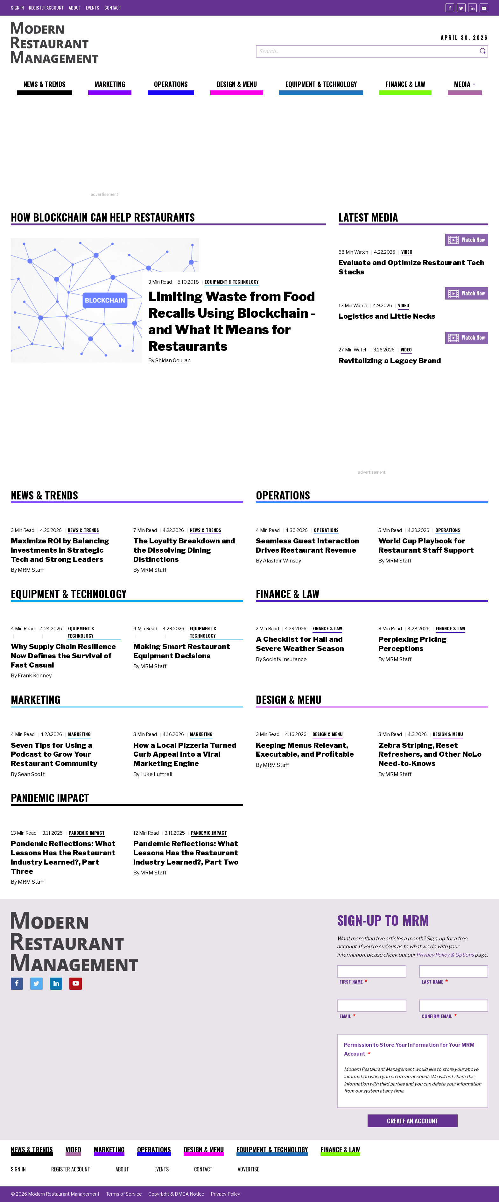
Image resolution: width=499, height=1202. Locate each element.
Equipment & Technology (232, 281)
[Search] (483, 51)
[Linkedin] (472, 8)
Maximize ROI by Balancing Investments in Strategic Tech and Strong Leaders (60, 550)
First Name (351, 981)
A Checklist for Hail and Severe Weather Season (300, 644)
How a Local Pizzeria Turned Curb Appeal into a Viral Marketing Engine (184, 754)
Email (345, 1016)
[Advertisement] (249, 146)
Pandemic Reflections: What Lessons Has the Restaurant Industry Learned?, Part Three (63, 857)
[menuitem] (17, 7)
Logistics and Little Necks (387, 316)
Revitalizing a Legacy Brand (390, 360)
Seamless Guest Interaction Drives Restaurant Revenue (307, 545)
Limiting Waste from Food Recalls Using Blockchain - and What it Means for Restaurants (232, 321)
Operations (326, 530)
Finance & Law (327, 628)
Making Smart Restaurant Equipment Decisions (181, 651)
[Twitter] (461, 8)
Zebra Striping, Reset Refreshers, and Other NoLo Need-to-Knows (429, 754)
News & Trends (83, 530)
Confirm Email (437, 1016)
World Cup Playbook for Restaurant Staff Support (426, 545)
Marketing (79, 734)
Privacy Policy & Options (445, 955)
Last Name (432, 981)
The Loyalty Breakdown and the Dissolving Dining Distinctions (184, 550)
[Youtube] (484, 8)
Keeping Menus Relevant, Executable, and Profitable (305, 750)
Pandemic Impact (87, 832)
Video (406, 251)
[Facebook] (450, 8)
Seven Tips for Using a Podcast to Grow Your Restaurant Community (54, 754)
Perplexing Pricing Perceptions (412, 644)
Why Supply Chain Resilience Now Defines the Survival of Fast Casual (63, 655)
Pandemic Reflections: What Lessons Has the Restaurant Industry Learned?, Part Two (185, 852)
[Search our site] (367, 51)
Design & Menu (328, 734)
